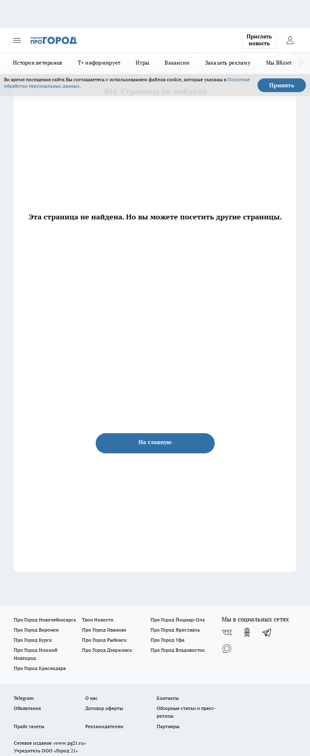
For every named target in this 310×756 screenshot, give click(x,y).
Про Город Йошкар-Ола (178, 620)
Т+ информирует (99, 62)
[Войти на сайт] (290, 40)
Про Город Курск (33, 640)
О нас (91, 698)
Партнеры (168, 726)
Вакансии (177, 62)
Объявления (27, 708)
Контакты (168, 698)
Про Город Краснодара (40, 668)
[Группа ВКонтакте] (227, 632)
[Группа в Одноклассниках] (247, 632)
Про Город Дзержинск (107, 650)
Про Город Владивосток (178, 650)
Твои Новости (97, 620)
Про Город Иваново (104, 630)
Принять (281, 85)
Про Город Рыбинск (104, 640)
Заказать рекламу (228, 62)
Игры (142, 62)
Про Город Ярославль (175, 630)
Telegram (24, 698)
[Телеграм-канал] (267, 632)
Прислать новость (259, 40)
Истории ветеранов (38, 62)
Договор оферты (104, 708)
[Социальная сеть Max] (227, 648)
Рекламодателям (104, 726)
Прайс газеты (29, 726)
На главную (155, 442)
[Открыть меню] (17, 40)
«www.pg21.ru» (69, 743)
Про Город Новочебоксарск (45, 620)
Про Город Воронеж (36, 630)
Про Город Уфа (167, 640)
